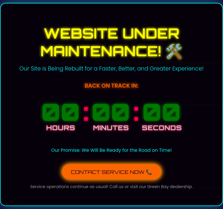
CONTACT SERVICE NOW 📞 (111, 171)
